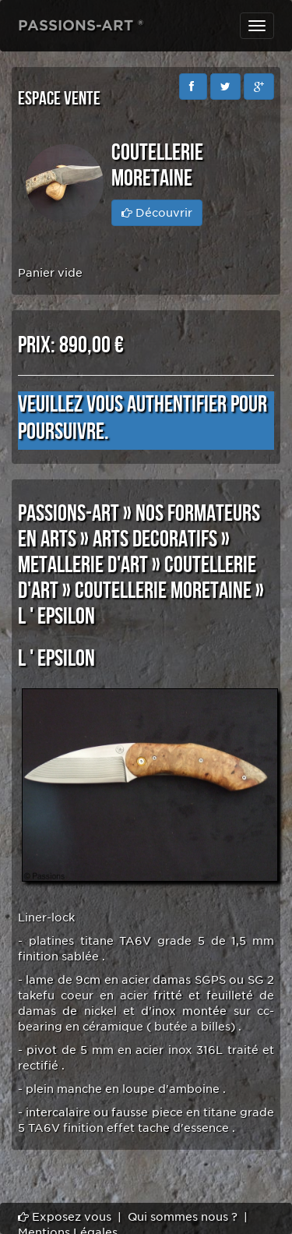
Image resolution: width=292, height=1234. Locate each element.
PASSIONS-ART (68, 514)
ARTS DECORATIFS (155, 539)
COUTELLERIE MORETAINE (163, 591)
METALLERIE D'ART (83, 565)
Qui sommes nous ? (182, 1217)
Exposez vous (64, 1217)
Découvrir (156, 213)
